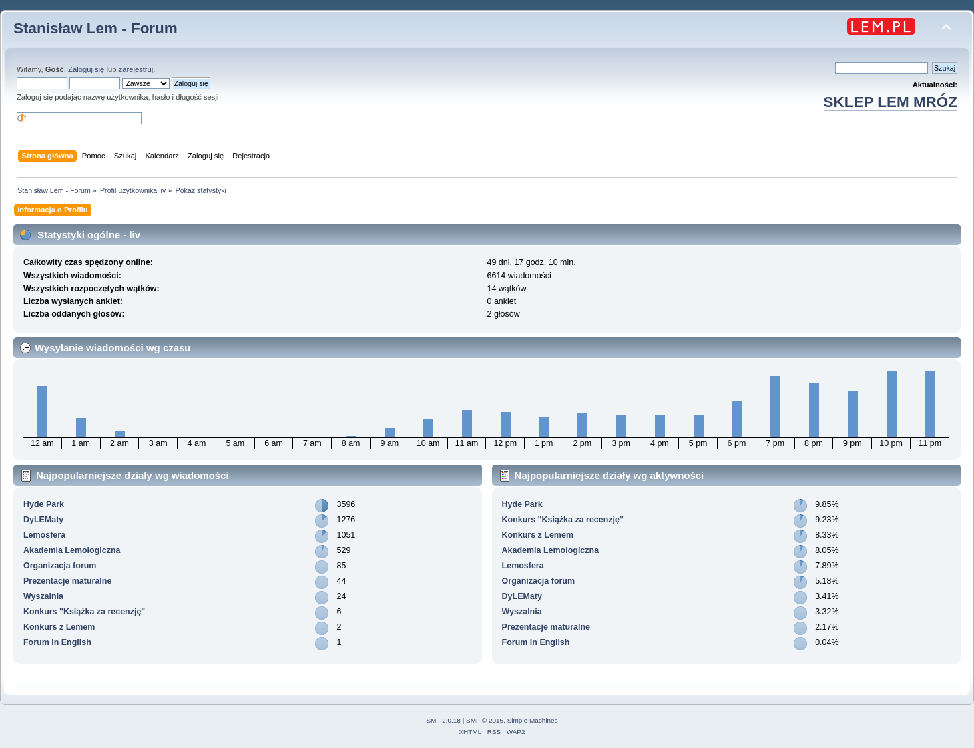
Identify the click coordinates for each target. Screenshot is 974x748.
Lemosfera (44, 535)
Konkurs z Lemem (59, 627)
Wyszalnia (43, 596)
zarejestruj (136, 69)
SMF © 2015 (484, 720)
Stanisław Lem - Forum (95, 28)
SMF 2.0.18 (443, 720)
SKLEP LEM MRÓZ (890, 102)
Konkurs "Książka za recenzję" (84, 611)
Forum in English (57, 642)
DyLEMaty (43, 519)
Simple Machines (532, 720)
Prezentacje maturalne (67, 581)
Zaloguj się (86, 69)
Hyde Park (43, 504)
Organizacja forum (59, 565)
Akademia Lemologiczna (72, 550)
